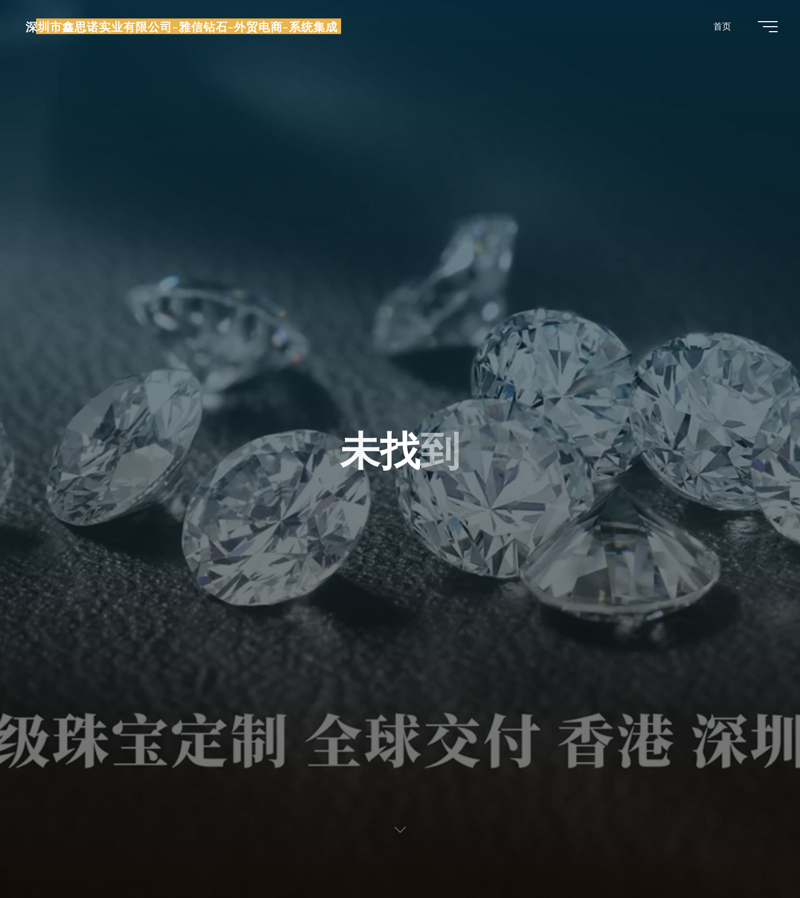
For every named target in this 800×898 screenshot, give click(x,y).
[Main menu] (768, 26)
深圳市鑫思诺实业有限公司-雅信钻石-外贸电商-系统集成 (182, 26)
